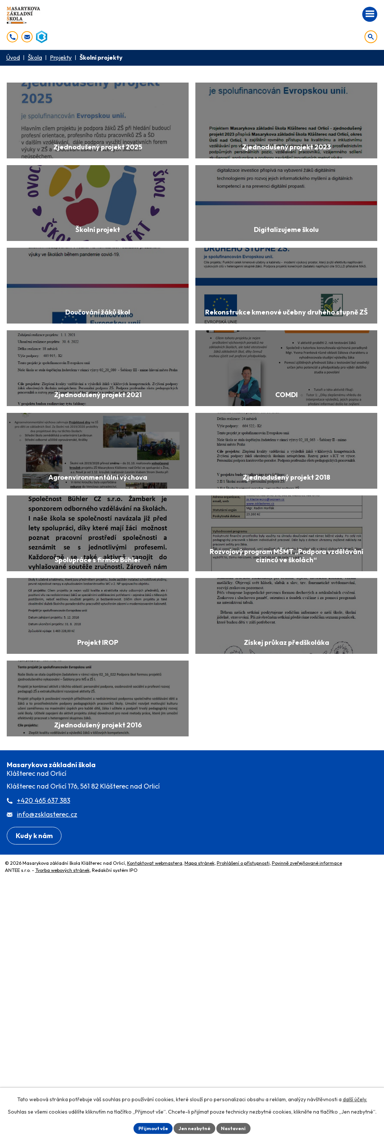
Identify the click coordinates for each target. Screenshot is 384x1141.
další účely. (355, 1098)
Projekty (61, 57)
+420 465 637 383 (43, 1034)
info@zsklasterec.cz (47, 1048)
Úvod (13, 57)
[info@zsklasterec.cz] (27, 36)
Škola (35, 57)
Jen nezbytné (194, 1127)
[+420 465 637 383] (12, 36)
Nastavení (237, 1127)
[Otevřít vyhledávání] (370, 36)
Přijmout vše (149, 1127)
